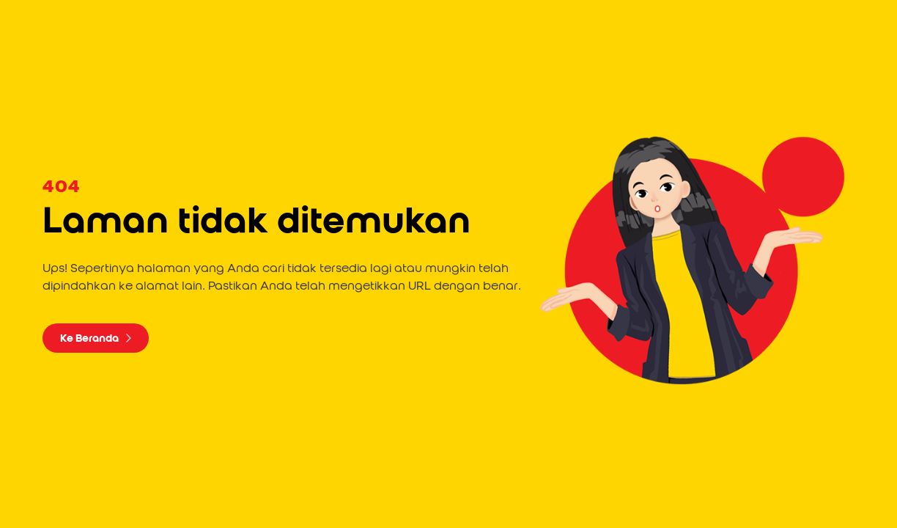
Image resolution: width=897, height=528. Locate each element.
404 (61, 187)
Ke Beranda (95, 338)
